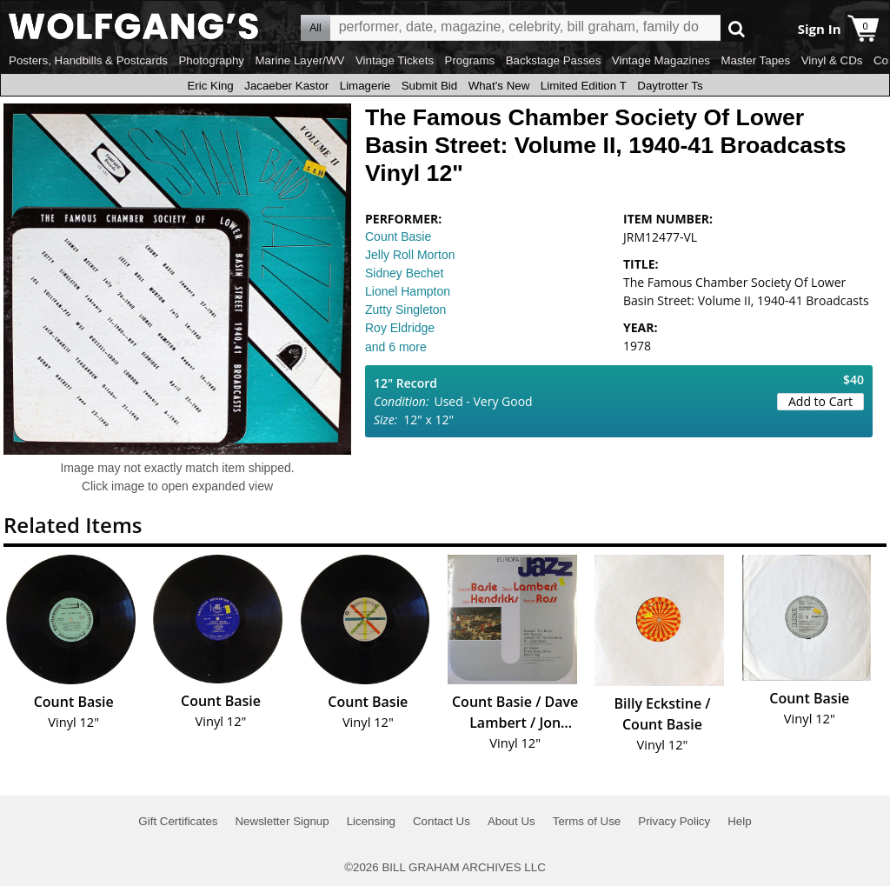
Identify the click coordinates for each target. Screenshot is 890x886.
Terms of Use (587, 821)
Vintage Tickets (394, 60)
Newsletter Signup (282, 821)
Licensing (371, 821)
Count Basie (398, 236)
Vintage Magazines (661, 60)
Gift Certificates (177, 821)
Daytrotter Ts (669, 85)
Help (739, 821)
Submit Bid (429, 85)
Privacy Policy (674, 821)
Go (737, 28)
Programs (470, 60)
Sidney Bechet (404, 273)
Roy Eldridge (400, 328)
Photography (211, 60)
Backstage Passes (553, 60)
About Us (511, 821)
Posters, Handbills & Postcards (88, 60)
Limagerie (365, 85)
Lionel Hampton (407, 291)
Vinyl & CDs (832, 60)
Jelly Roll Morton (410, 255)
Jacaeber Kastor (286, 85)
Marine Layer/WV (299, 60)
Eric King (210, 85)
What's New (499, 85)
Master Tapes (755, 60)
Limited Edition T (584, 85)
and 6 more (396, 347)
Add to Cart (820, 401)
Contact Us (441, 821)
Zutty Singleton (405, 309)
